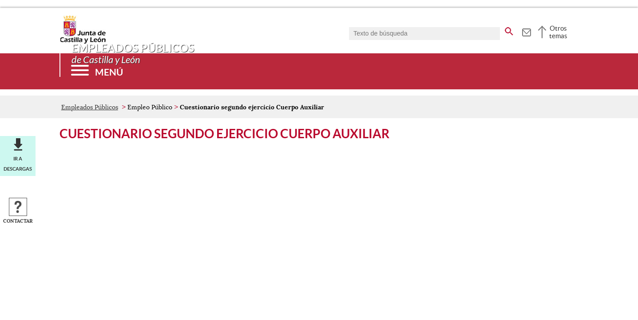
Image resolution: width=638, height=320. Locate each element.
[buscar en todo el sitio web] (509, 30)
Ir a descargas (18, 163)
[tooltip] (526, 31)
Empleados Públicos (89, 107)
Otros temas (558, 32)
